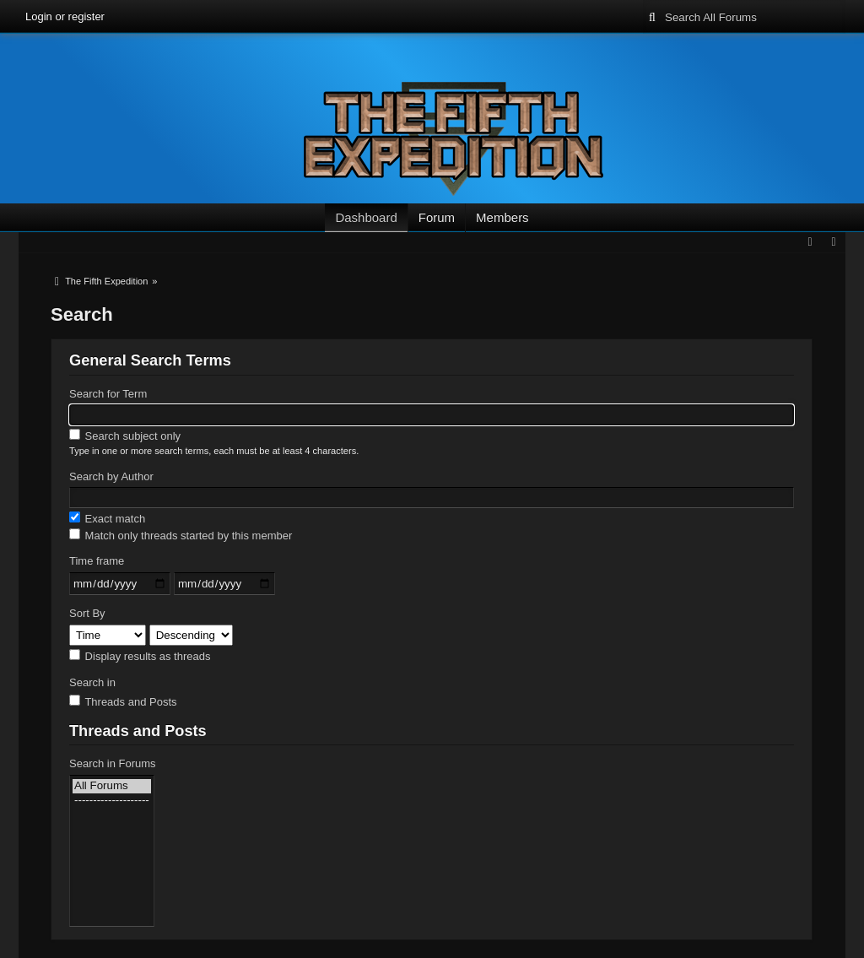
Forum (436, 217)
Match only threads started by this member (180, 535)
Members (502, 217)
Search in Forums (112, 763)
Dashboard (366, 217)
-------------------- (112, 800)
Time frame (96, 561)
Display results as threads (139, 656)
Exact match (107, 518)
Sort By (87, 613)
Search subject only (125, 435)
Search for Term (108, 393)
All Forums (112, 786)
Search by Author (111, 476)
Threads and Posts (123, 701)
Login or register (65, 16)
